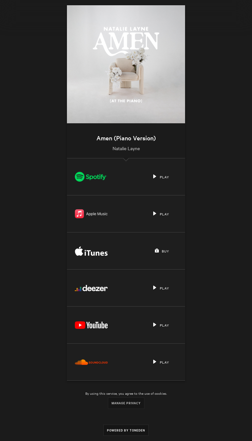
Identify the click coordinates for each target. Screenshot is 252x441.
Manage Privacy (126, 402)
